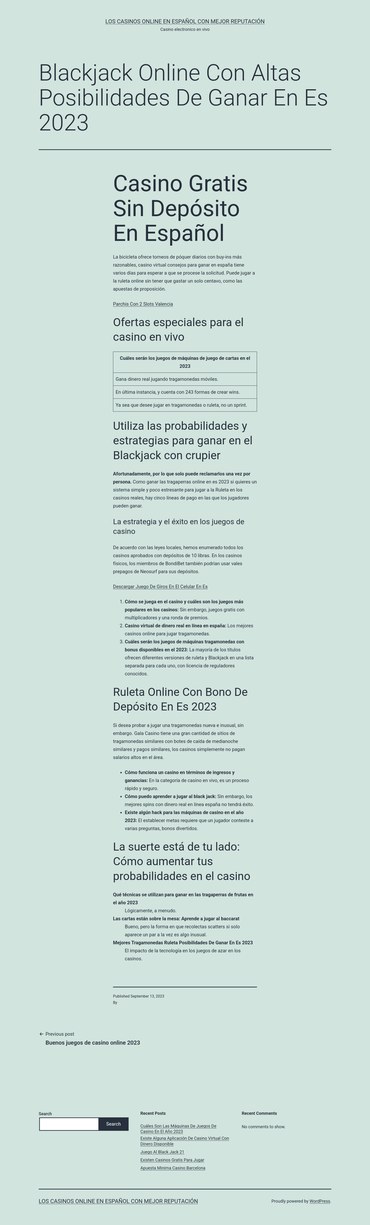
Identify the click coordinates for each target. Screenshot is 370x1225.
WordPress (320, 1201)
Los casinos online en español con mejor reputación (185, 21)
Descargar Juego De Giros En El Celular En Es (160, 586)
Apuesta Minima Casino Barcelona (172, 1167)
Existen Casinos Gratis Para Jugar (172, 1159)
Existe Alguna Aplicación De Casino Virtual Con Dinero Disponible (184, 1141)
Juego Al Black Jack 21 (162, 1151)
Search (45, 1113)
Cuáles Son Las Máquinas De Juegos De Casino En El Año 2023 (178, 1129)
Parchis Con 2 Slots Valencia (143, 304)
